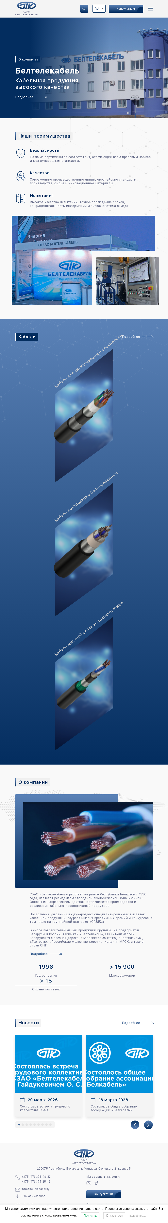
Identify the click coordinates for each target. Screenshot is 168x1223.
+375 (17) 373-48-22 (36, 1176)
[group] (48, 1076)
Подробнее (30, 97)
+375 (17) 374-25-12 (36, 1181)
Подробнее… (137, 1215)
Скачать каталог (33, 1196)
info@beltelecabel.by (36, 1188)
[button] (19, 1124)
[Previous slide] (135, 1125)
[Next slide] (148, 1125)
